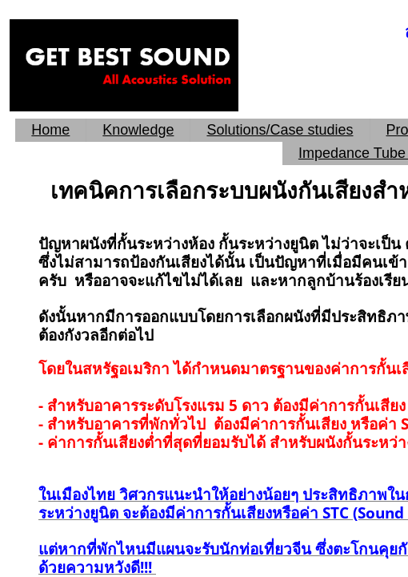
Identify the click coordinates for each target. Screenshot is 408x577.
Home (50, 130)
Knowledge (138, 130)
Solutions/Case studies (279, 130)
